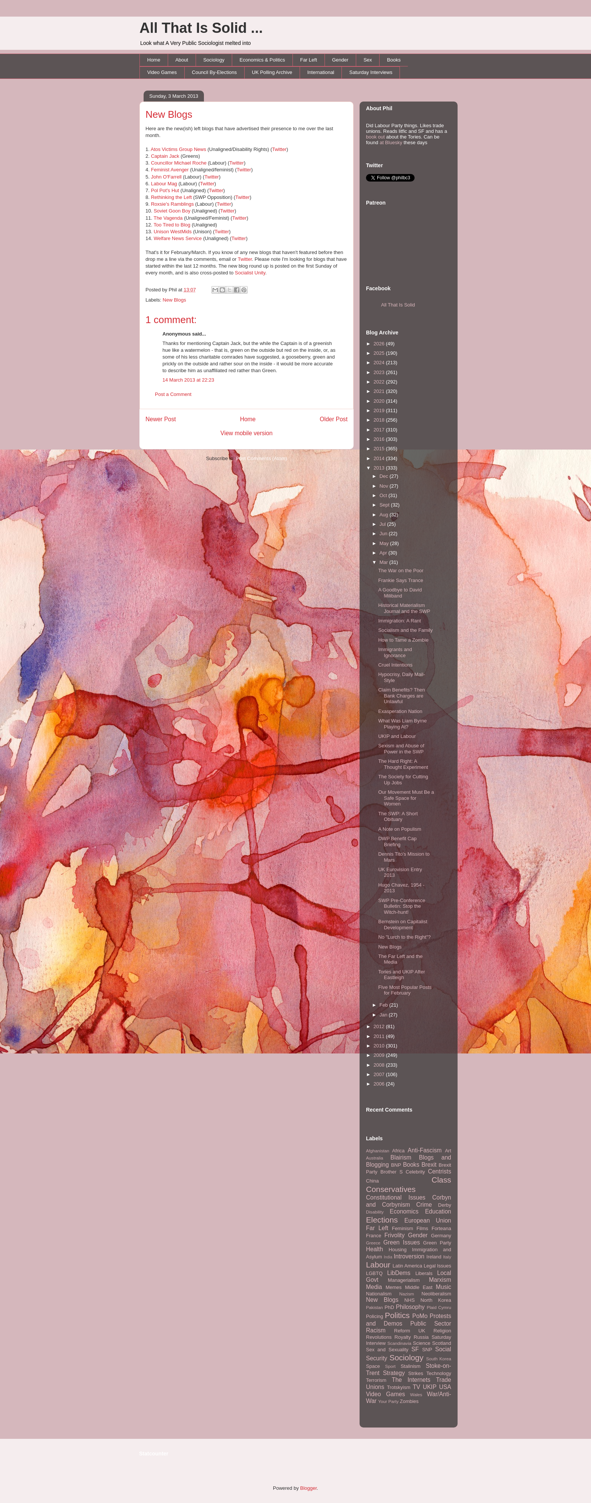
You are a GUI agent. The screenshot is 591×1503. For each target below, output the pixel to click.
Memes (394, 1287)
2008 (380, 1065)
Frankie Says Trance (400, 580)
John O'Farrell (166, 177)
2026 (380, 343)
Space (373, 1366)
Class (441, 1179)
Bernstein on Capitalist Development (402, 924)
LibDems (398, 1273)
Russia (421, 1337)
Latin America (408, 1266)
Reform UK (410, 1331)
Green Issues (401, 1242)
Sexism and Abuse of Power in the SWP (401, 749)
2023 (380, 372)
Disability (375, 1211)
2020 (380, 401)
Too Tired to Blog (171, 225)
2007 (380, 1074)
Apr (384, 553)
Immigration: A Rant (399, 621)
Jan (384, 1015)
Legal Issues (437, 1266)
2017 (380, 430)
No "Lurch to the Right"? (404, 937)
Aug (385, 514)
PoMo (420, 1316)
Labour (378, 1264)
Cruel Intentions (395, 665)
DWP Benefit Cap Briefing (397, 841)
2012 (380, 1026)
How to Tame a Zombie (403, 640)
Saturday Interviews (370, 72)
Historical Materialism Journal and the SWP (404, 608)
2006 (380, 1084)
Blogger (308, 1488)
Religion (442, 1331)
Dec (385, 476)
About (181, 60)
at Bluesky (391, 142)
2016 (380, 439)
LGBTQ (374, 1273)
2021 (380, 391)
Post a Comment (173, 394)
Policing (374, 1316)
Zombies (409, 1401)
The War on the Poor (400, 570)
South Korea (438, 1358)
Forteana (441, 1228)
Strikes (415, 1373)
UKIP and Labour (397, 736)
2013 (380, 468)
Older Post (334, 419)
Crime (424, 1204)
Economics (404, 1211)
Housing (398, 1249)
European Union (427, 1220)
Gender (340, 60)
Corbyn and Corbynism (408, 1201)
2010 (380, 1046)
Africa (398, 1150)
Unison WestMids (173, 231)
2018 (380, 420)
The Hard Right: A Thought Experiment (403, 764)
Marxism (440, 1280)
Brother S (391, 1172)
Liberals (424, 1273)
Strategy (394, 1373)
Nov (385, 486)
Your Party (388, 1401)
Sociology (213, 60)
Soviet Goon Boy (172, 211)
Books (394, 60)
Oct (384, 495)
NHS (409, 1300)
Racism (376, 1330)
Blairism (400, 1157)
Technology (438, 1373)
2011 (380, 1036)
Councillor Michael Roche (178, 163)
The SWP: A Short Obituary (398, 816)
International (320, 72)
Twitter (279, 149)
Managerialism (404, 1280)
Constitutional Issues (396, 1197)
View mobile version (246, 433)
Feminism (402, 1228)
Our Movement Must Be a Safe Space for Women (406, 798)
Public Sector (430, 1323)
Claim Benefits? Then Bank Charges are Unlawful (401, 695)
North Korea (435, 1300)
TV (416, 1387)
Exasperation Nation (400, 711)
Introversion (409, 1256)
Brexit (428, 1164)
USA (445, 1387)
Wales (416, 1394)
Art (448, 1150)
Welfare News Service (178, 238)
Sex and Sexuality (387, 1349)
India (388, 1257)
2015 (380, 448)
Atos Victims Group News (178, 149)
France (373, 1235)
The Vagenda (167, 218)
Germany (441, 1235)
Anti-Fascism (425, 1150)
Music (443, 1287)
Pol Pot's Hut (165, 190)
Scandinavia (399, 1343)
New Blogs (168, 114)
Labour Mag (164, 183)
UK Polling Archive (272, 72)
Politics (397, 1315)
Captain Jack (165, 156)
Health (374, 1249)
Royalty (403, 1337)
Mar (384, 562)
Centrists (439, 1171)
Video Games (162, 72)
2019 (380, 410)
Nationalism (379, 1294)
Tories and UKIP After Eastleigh (401, 975)
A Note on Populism (399, 829)
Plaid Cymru (439, 1307)
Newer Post (160, 419)
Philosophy (410, 1307)
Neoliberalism (436, 1294)
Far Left (308, 60)
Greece (373, 1242)
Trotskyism (398, 1387)
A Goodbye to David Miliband (400, 593)
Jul (383, 524)
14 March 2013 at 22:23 (188, 380)
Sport (390, 1366)
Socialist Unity (250, 273)
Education (438, 1211)
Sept (385, 505)
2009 (380, 1055)
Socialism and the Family (405, 630)
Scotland (441, 1343)
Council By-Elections (214, 72)
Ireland (433, 1257)
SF (415, 1349)
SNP (427, 1349)
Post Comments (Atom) (261, 458)
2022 (380, 382)
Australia (374, 1157)
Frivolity (394, 1235)
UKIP (429, 1387)
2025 (380, 353)
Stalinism (411, 1366)
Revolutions (379, 1337)
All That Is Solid (398, 305)
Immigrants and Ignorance (395, 652)
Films (422, 1228)
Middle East (418, 1287)
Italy (447, 1256)
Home (154, 60)
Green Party (437, 1243)
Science (421, 1343)
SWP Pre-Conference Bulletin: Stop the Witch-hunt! (401, 906)
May (385, 543)
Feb (384, 1005)
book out (375, 137)
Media (374, 1287)
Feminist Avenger (169, 169)
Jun (384, 533)
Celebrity (415, 1172)
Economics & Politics (262, 60)
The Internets (411, 1380)
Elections (382, 1219)
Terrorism (376, 1380)
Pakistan (374, 1307)
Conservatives (391, 1189)
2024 (380, 362)
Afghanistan (377, 1150)
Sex (367, 60)
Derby (444, 1205)
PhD (389, 1307)
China (372, 1181)
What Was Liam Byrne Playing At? (402, 724)
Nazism (406, 1293)
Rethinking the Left (171, 197)
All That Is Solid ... (201, 28)
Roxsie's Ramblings (172, 204)
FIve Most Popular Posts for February (405, 990)
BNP (396, 1165)
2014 (380, 458)
